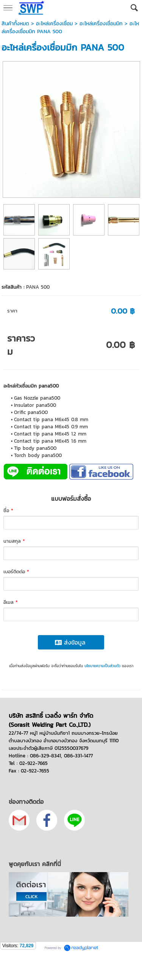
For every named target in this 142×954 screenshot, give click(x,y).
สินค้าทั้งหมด (15, 24)
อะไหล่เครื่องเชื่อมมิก (101, 24)
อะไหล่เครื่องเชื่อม (54, 24)
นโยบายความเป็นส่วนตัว (102, 666)
